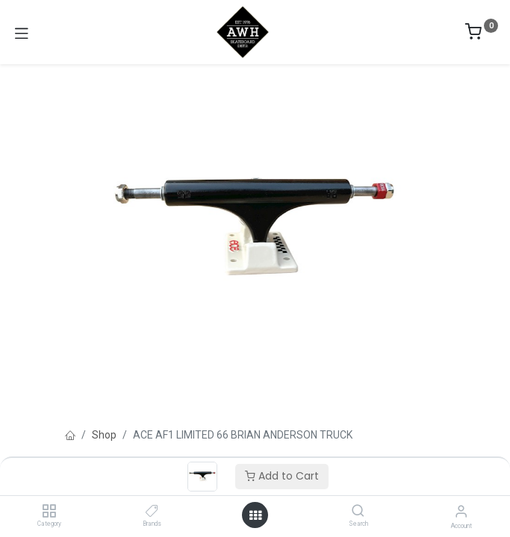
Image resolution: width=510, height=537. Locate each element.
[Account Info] (461, 511)
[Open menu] (255, 515)
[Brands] (152, 512)
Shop (104, 435)
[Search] (358, 512)
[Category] (49, 512)
